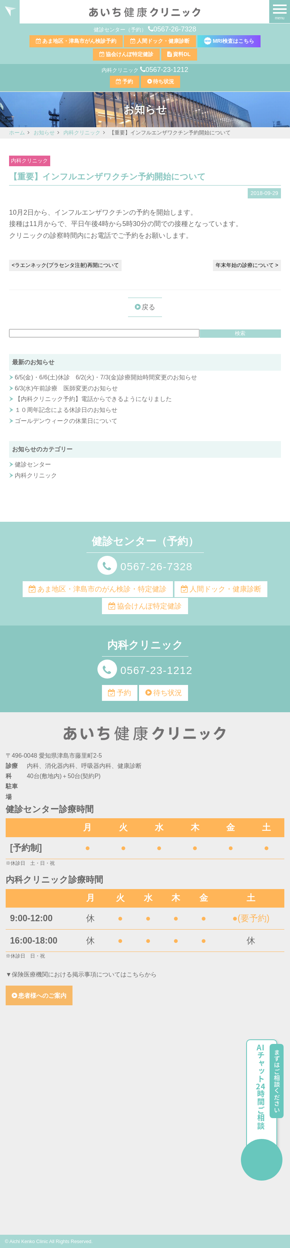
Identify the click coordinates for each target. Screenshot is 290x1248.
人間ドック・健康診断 (163, 41)
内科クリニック (29, 161)
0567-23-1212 (166, 69)
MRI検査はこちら (229, 41)
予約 (127, 81)
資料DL (182, 54)
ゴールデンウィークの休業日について (66, 421)
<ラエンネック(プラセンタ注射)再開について (65, 265)
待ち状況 (163, 81)
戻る (148, 307)
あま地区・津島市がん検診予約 (79, 41)
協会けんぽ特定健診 (129, 54)
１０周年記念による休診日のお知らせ (66, 410)
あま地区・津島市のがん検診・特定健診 (102, 589)
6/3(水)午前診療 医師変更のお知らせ (66, 388)
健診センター (33, 464)
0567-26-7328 (174, 29)
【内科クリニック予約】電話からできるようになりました (93, 399)
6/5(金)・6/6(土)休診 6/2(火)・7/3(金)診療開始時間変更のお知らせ (106, 377)
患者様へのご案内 (42, 995)
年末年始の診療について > (247, 265)
